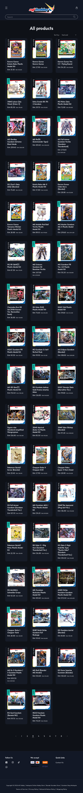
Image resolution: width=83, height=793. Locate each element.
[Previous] (16, 736)
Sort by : (57, 35)
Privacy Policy (33, 789)
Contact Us (59, 763)
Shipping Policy (62, 789)
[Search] (74, 17)
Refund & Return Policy (47, 789)
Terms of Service (21, 789)
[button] (6, 8)
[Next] (67, 736)
